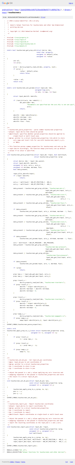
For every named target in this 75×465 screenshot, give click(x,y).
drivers (67, 9)
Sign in (71, 3)
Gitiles (12, 462)
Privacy (17, 462)
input (4, 12)
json (71, 462)
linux (17, 9)
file (43, 17)
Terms (23, 462)
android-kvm (7, 9)
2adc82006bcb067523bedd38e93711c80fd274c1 (40, 9)
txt (66, 462)
